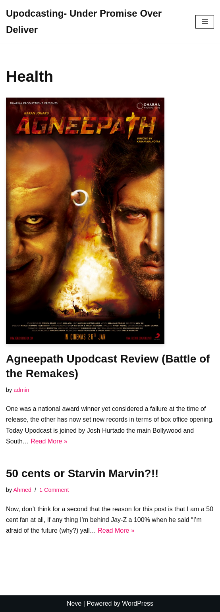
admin (21, 390)
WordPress (137, 603)
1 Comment (54, 490)
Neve (74, 603)
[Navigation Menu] (204, 22)
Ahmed (22, 490)
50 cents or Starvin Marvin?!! (82, 473)
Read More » (49, 441)
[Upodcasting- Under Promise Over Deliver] (94, 22)
